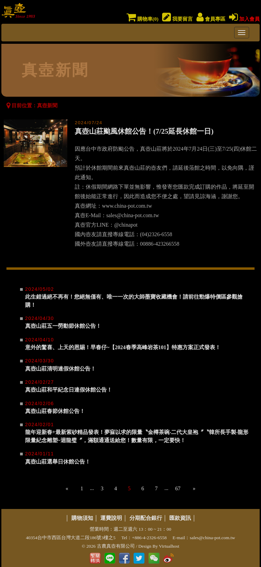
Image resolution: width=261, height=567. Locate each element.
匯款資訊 (180, 518)
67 (177, 488)
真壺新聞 (47, 105)
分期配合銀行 (145, 518)
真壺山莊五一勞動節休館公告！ (63, 326)
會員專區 (210, 19)
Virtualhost (169, 546)
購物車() (142, 19)
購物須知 (82, 518)
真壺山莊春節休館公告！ (55, 411)
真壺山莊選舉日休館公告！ (57, 462)
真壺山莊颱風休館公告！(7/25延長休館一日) (144, 131)
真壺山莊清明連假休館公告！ (60, 369)
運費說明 (111, 518)
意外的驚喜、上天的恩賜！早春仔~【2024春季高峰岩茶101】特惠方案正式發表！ (123, 347)
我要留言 (177, 19)
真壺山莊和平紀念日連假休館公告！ (68, 390)
